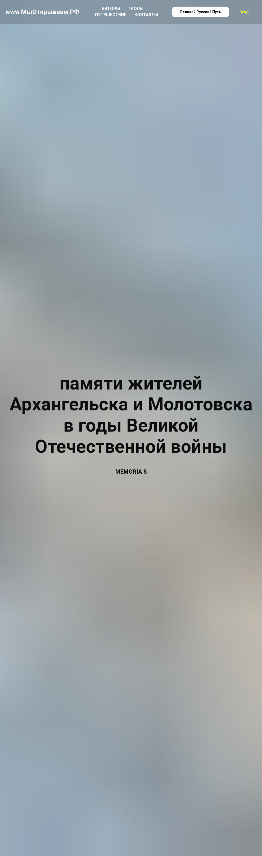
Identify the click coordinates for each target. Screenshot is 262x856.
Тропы (135, 8)
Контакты (146, 14)
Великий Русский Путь (200, 12)
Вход (244, 12)
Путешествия (111, 14)
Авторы (111, 8)
